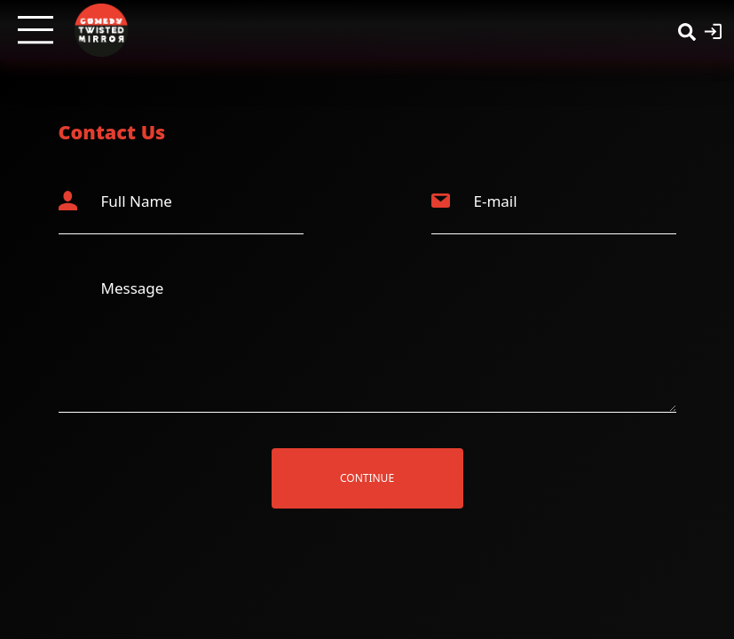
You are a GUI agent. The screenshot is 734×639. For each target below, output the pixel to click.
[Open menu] (35, 30)
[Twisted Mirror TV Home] (101, 30)
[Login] (713, 30)
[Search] (687, 30)
